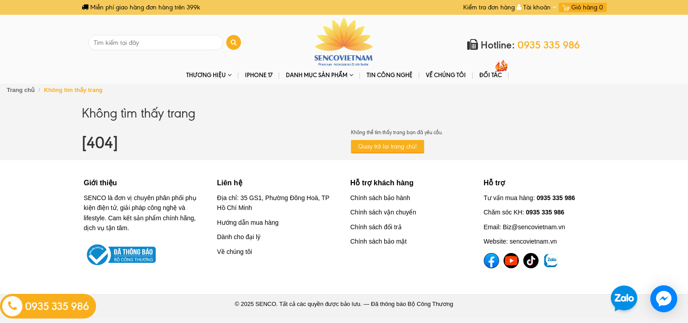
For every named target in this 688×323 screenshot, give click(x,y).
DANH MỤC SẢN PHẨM (319, 75)
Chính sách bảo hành (380, 197)
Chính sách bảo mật (379, 241)
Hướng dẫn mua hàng (248, 222)
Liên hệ (229, 183)
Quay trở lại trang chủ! (387, 146)
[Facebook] (491, 260)
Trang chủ (21, 90)
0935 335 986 (45, 306)
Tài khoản (537, 7)
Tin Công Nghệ (389, 75)
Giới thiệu (100, 183)
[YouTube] (511, 260)
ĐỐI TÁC (490, 75)
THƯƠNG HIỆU (209, 75)
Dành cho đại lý (239, 236)
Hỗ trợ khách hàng (382, 183)
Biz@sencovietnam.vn (534, 227)
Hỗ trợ (494, 183)
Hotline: (523, 45)
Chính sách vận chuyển (383, 212)
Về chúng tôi (446, 75)
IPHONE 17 (258, 75)
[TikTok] (531, 260)
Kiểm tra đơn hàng (489, 7)
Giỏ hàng (582, 7)
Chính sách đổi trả (376, 227)
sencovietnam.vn (533, 241)
